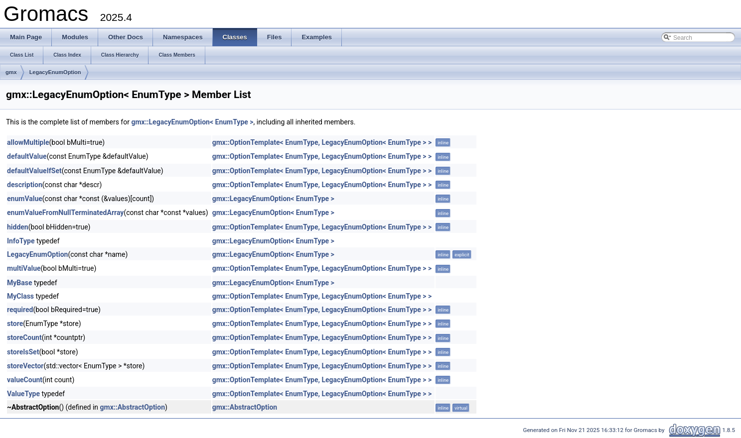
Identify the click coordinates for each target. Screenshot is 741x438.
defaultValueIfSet (34, 171)
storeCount (24, 337)
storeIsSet (23, 352)
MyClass (20, 296)
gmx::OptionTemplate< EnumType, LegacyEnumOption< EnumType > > (322, 142)
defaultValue (27, 156)
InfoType (20, 241)
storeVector (25, 366)
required (20, 310)
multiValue (24, 268)
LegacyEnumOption (55, 72)
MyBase (19, 283)
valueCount (24, 380)
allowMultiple (28, 142)
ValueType (23, 394)
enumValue (24, 199)
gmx (11, 72)
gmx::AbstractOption (132, 407)
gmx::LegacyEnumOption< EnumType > (192, 122)
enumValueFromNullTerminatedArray (65, 213)
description (24, 185)
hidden (17, 227)
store (15, 324)
